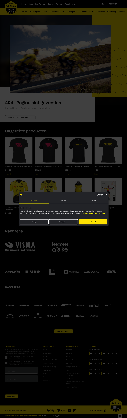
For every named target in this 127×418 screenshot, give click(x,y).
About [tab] (93, 201)
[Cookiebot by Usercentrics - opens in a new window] (98, 194)
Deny (34, 222)
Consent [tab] (33, 201)
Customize (64, 222)
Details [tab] (63, 201)
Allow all (93, 222)
